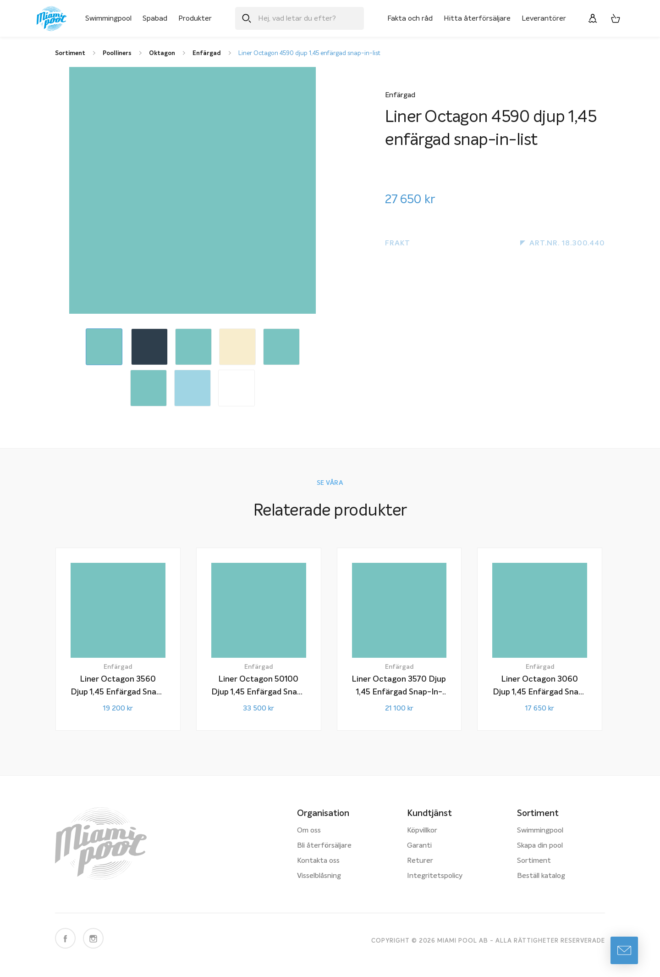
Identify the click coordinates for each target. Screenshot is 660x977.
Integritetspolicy (434, 876)
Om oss (309, 830)
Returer (420, 861)
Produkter (195, 18)
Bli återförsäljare (324, 845)
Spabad (155, 18)
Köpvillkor (422, 830)
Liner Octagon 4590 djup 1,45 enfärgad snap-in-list (309, 53)
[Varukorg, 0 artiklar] (615, 18)
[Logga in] (592, 18)
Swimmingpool (108, 18)
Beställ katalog (541, 876)
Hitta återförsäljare (477, 18)
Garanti (419, 845)
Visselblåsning (319, 876)
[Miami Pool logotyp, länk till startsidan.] (51, 18)
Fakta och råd (410, 18)
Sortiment (534, 861)
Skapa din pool (540, 845)
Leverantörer (544, 18)
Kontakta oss (318, 861)
